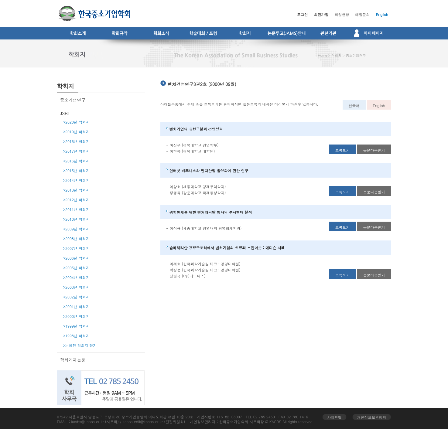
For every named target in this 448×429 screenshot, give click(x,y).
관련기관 (328, 33)
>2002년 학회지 (76, 296)
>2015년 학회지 (76, 170)
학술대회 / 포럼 (203, 33)
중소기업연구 (356, 55)
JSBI (64, 113)
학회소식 (161, 33)
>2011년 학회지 (76, 209)
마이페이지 (369, 33)
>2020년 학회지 (76, 121)
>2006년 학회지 (76, 257)
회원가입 (321, 14)
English (382, 14)
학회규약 (119, 33)
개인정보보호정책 (371, 417)
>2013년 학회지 (76, 189)
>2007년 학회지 (76, 248)
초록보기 (342, 150)
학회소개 (78, 33)
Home (322, 55)
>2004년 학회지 (76, 277)
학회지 (245, 33)
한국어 (354, 105)
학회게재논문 (73, 360)
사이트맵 (334, 417)
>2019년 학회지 (76, 131)
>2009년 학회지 (76, 228)
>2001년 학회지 (76, 306)
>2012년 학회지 (76, 199)
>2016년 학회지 (76, 160)
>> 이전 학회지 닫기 (80, 345)
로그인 (302, 14)
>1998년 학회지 (76, 335)
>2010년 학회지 (76, 219)
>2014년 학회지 (76, 180)
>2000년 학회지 (76, 316)
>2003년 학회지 (76, 287)
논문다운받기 (374, 150)
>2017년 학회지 (76, 151)
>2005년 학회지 (76, 267)
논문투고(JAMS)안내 (287, 33)
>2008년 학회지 (76, 238)
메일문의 (362, 14)
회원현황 (342, 14)
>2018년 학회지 (76, 141)
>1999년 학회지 (76, 326)
